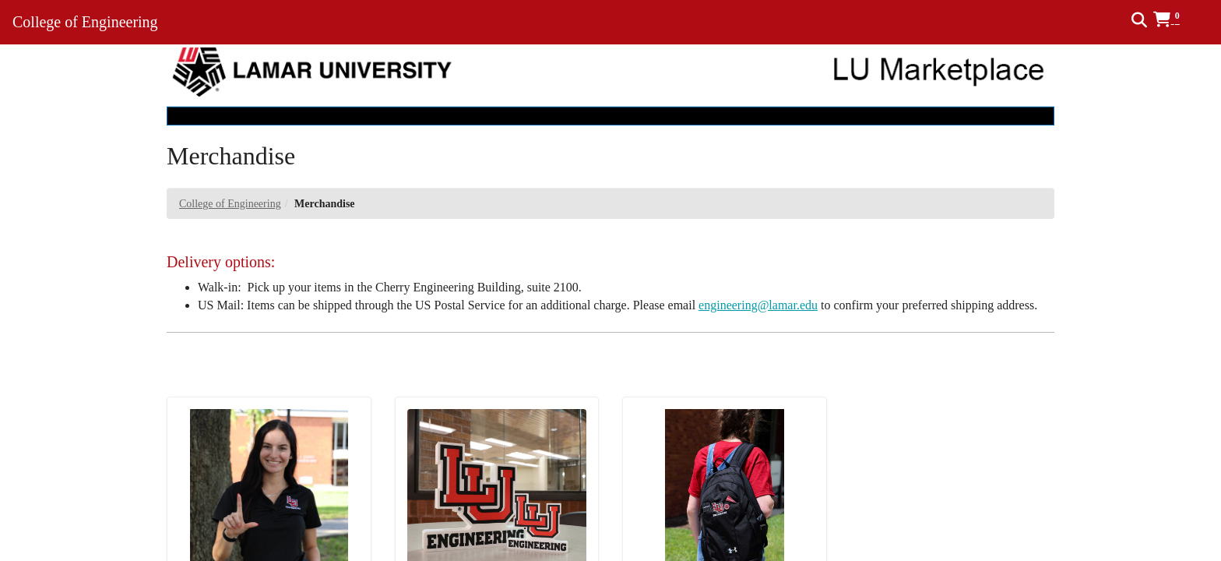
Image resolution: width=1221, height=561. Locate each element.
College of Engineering (230, 204)
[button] (1174, 19)
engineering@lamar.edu (758, 305)
